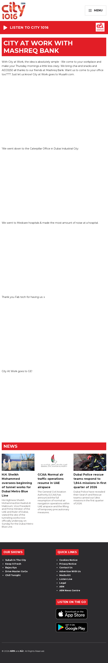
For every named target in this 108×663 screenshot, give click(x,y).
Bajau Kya (11, 567)
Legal (62, 583)
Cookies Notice (68, 560)
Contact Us (65, 567)
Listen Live (65, 579)
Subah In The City (15, 560)
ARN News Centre (69, 590)
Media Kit (65, 575)
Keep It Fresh (13, 564)
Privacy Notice (67, 564)
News (10, 446)
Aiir (22, 651)
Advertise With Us (70, 571)
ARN (61, 586)
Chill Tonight (12, 575)
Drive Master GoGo (16, 571)
